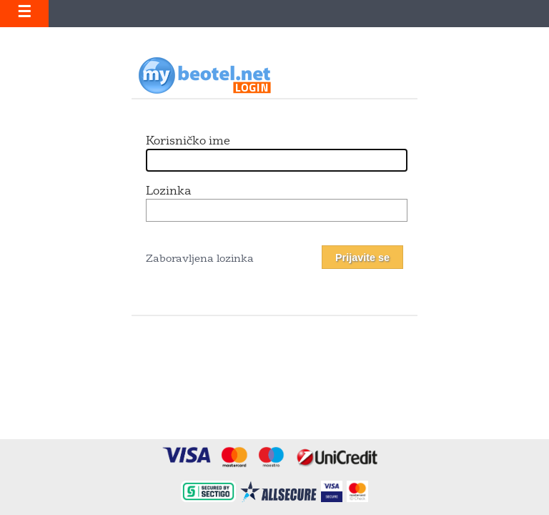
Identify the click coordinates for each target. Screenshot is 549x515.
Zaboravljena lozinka (200, 259)
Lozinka (168, 191)
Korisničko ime (188, 141)
